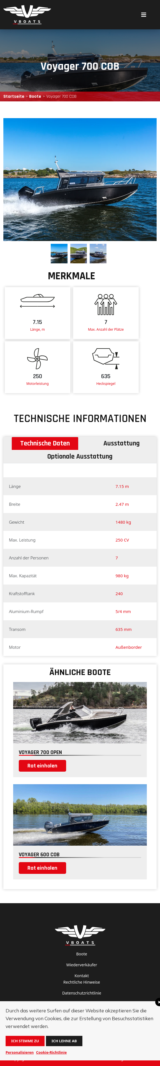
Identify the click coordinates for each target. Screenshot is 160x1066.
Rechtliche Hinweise (81, 982)
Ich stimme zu (25, 1040)
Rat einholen (42, 765)
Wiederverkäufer (81, 964)
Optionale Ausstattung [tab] (80, 456)
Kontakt (82, 975)
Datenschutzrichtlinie (81, 993)
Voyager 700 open (40, 752)
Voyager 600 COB (39, 854)
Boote (35, 96)
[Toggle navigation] (144, 14)
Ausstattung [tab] (121, 443)
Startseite (13, 96)
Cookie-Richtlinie (51, 1052)
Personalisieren (20, 1052)
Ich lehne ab (64, 1040)
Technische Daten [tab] (45, 443)
